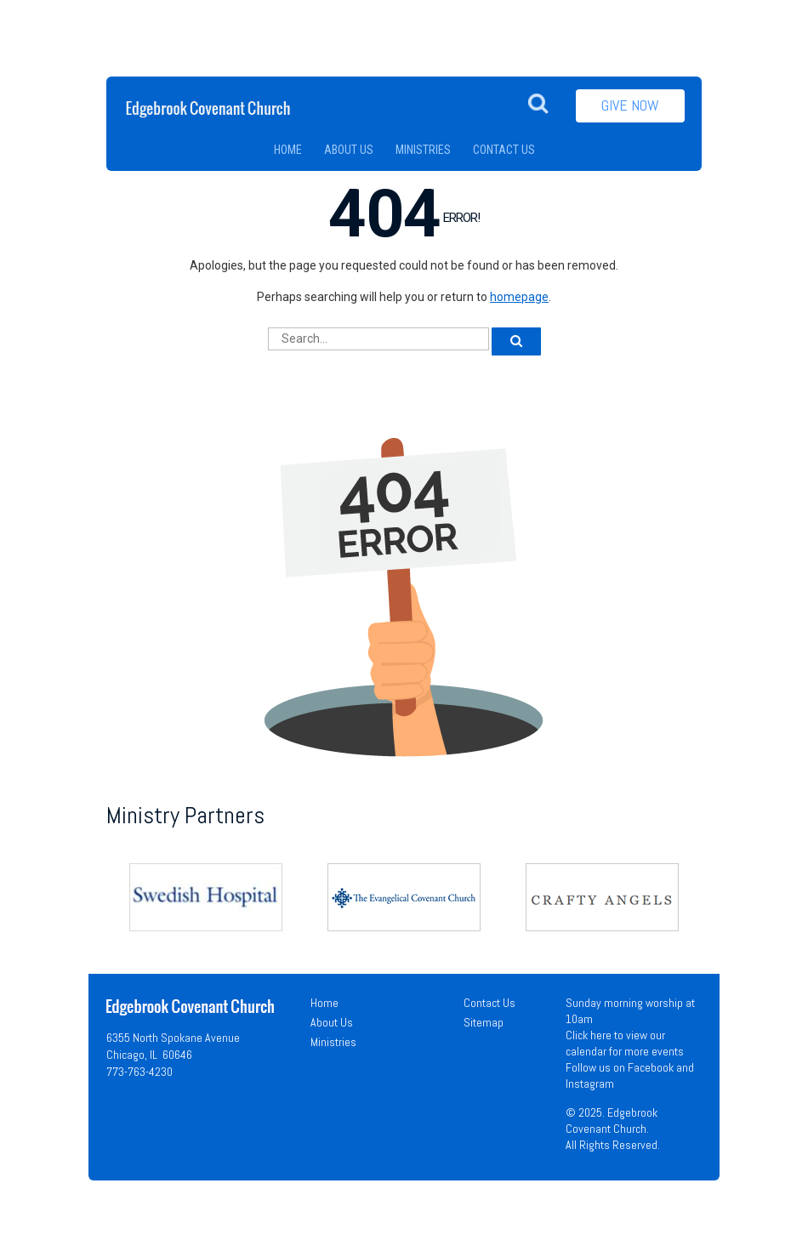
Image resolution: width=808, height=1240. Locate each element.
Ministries (333, 1041)
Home (324, 1002)
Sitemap (484, 1022)
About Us (331, 1022)
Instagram (590, 1083)
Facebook (651, 1067)
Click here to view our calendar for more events (625, 1043)
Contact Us (489, 1002)
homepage (519, 297)
